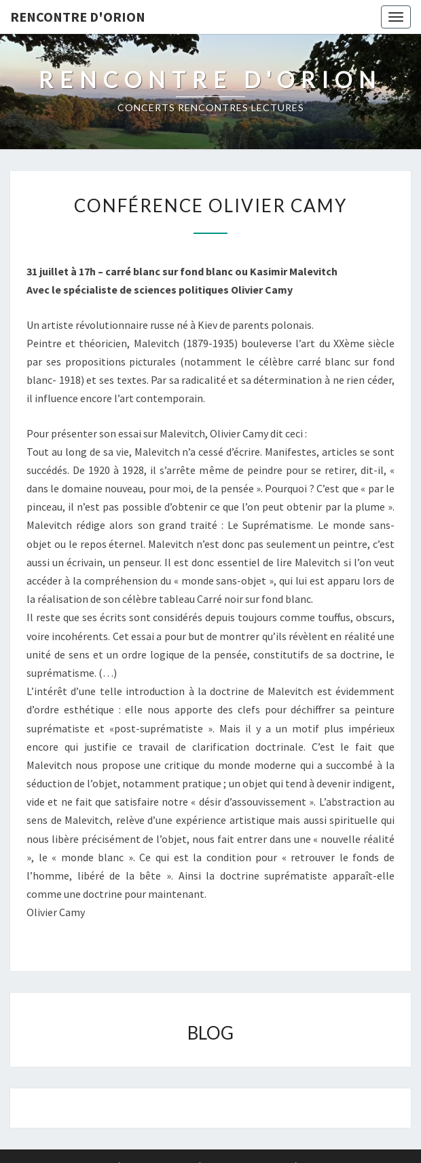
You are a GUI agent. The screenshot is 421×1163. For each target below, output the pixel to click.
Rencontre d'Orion (77, 16)
